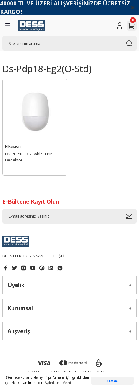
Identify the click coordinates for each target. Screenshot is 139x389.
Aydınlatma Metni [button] (58, 383)
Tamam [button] (112, 381)
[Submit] (131, 216)
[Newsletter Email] (69, 216)
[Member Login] (119, 26)
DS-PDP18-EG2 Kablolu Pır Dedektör (28, 157)
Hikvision (13, 146)
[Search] (69, 43)
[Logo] (31, 25)
